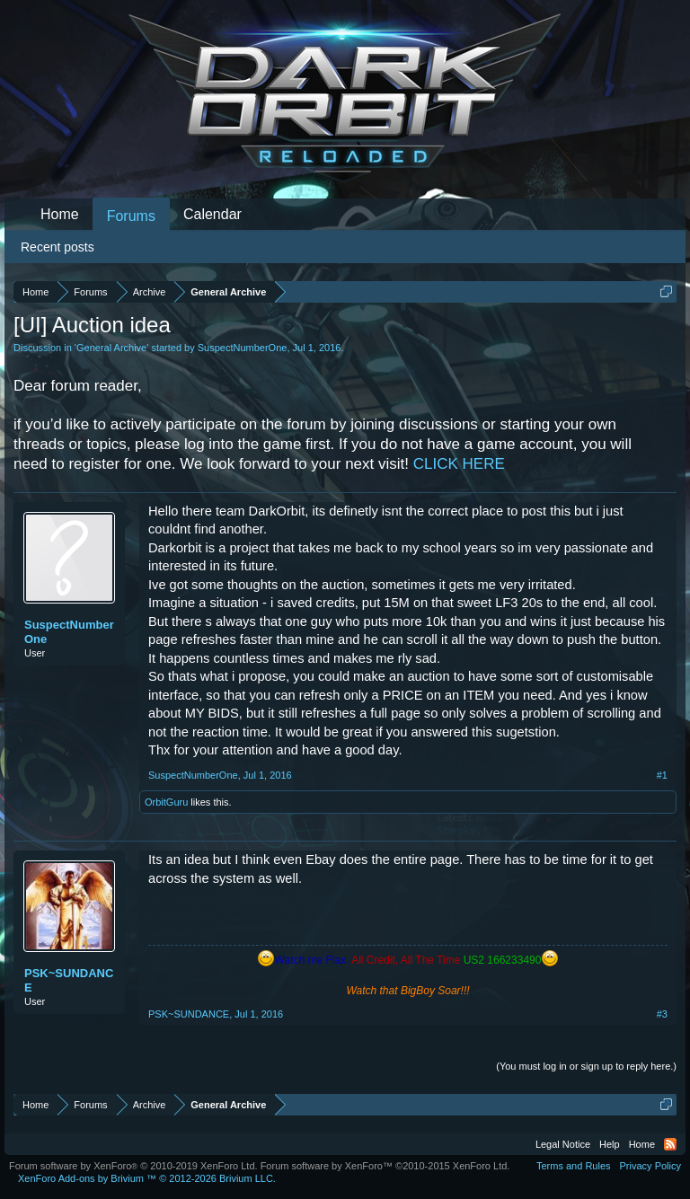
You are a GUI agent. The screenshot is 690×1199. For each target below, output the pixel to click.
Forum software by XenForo (133, 1165)
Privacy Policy (650, 1165)
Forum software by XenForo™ (385, 1165)
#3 (662, 1014)
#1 (662, 775)
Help (609, 1144)
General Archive (111, 347)
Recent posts (57, 247)
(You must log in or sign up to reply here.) (586, 1066)
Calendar (212, 214)
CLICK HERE (459, 463)
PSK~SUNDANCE (68, 980)
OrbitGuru (166, 802)
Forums (131, 216)
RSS (670, 1144)
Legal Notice (562, 1144)
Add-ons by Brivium (147, 1178)
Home (59, 214)
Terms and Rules (573, 1165)
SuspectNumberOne (243, 347)
